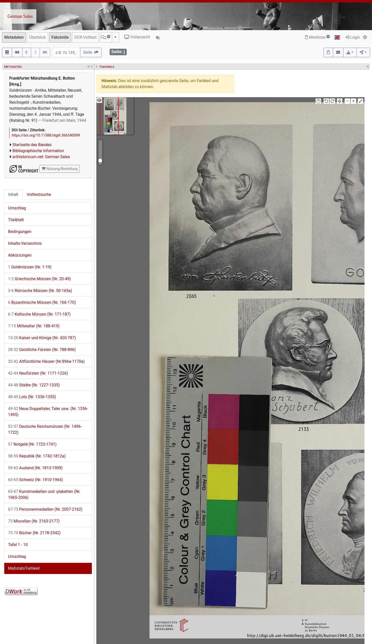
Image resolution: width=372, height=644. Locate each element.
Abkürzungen (20, 255)
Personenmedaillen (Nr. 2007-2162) (45, 509)
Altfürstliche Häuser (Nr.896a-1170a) (46, 361)
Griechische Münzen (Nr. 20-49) (39, 278)
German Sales (20, 16)
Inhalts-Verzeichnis (25, 243)
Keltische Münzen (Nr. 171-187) (39, 314)
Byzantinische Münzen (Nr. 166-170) (42, 302)
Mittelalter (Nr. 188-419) (33, 326)
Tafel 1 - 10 (18, 544)
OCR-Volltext (85, 37)
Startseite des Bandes (32, 144)
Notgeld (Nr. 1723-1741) (32, 444)
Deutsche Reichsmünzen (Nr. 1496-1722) (45, 429)
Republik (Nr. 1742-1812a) (37, 456)
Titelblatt (16, 219)
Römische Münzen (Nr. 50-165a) (40, 290)
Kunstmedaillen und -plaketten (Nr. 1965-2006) (44, 494)
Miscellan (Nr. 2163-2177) (34, 521)
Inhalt (13, 194)
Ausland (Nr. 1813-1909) (35, 467)
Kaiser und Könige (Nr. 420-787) (42, 337)
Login (352, 37)
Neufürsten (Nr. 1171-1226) (38, 373)
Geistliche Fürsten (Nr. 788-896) (42, 349)
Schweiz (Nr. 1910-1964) (35, 479)
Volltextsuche (39, 194)
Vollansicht (137, 37)
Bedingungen (19, 231)
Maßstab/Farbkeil (24, 568)
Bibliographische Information (38, 150)
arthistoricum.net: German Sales (41, 156)
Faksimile (60, 37)
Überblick (37, 37)
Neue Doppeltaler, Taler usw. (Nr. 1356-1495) (48, 411)
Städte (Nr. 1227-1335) (34, 385)
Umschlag (17, 208)
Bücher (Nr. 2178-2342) (34, 533)
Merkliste (317, 37)
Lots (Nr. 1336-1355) (32, 396)
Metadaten (14, 37)
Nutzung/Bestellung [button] (60, 169)
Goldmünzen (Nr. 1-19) (29, 267)
